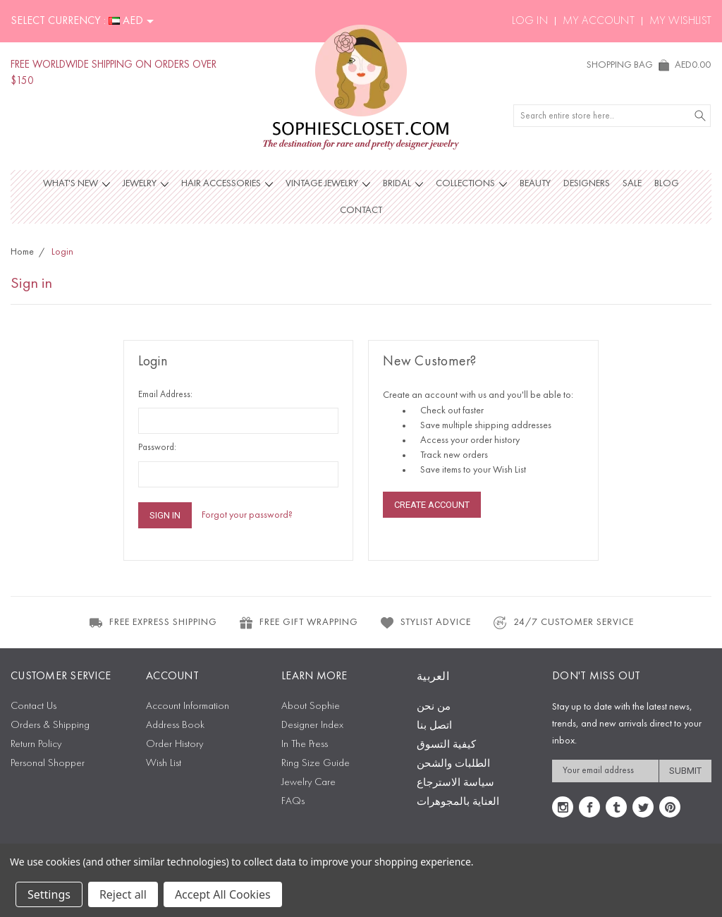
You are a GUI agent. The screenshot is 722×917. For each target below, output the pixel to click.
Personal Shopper (48, 763)
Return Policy (36, 744)
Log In (530, 21)
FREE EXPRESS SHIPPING (152, 623)
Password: (157, 447)
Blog (666, 183)
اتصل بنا (434, 726)
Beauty (535, 183)
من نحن (434, 707)
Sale (632, 183)
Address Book (175, 725)
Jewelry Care (308, 782)
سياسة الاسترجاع (455, 783)
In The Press (304, 744)
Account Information (187, 706)
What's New (76, 183)
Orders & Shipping (50, 725)
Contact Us (33, 706)
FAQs (293, 801)
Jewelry (146, 183)
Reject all (123, 894)
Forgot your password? (247, 515)
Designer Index (312, 725)
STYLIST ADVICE (425, 623)
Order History (174, 744)
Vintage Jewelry (328, 183)
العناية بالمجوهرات (458, 802)
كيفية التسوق (446, 745)
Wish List (163, 763)
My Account (599, 21)
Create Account (432, 504)
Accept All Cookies (223, 894)
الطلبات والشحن (453, 764)
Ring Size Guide (315, 763)
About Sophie (310, 706)
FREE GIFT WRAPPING (298, 623)
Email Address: (165, 394)
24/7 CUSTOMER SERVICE (563, 623)
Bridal (403, 183)
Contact (361, 210)
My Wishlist (680, 21)
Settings (49, 894)
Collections (471, 183)
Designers (586, 183)
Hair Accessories (227, 183)
